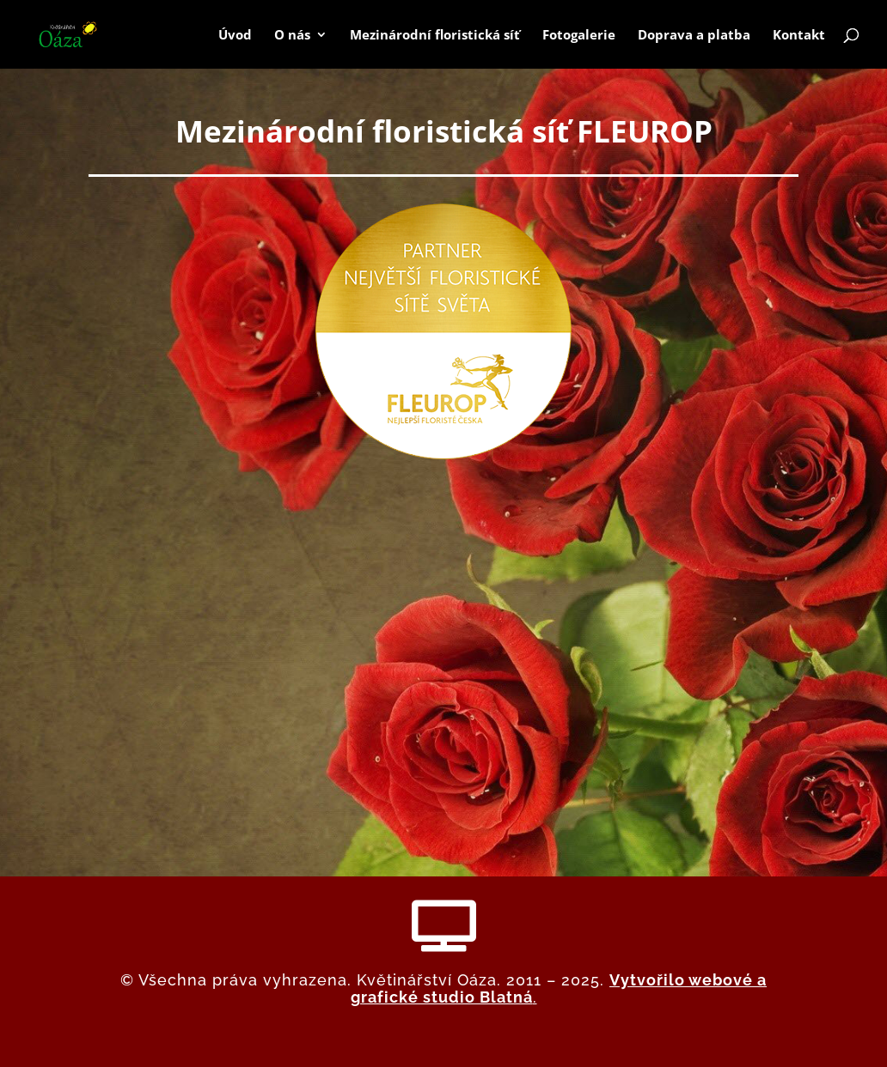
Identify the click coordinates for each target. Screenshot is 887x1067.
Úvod (235, 35)
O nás (292, 35)
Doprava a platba (694, 35)
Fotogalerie (578, 35)
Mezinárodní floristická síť (435, 35)
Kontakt (799, 35)
